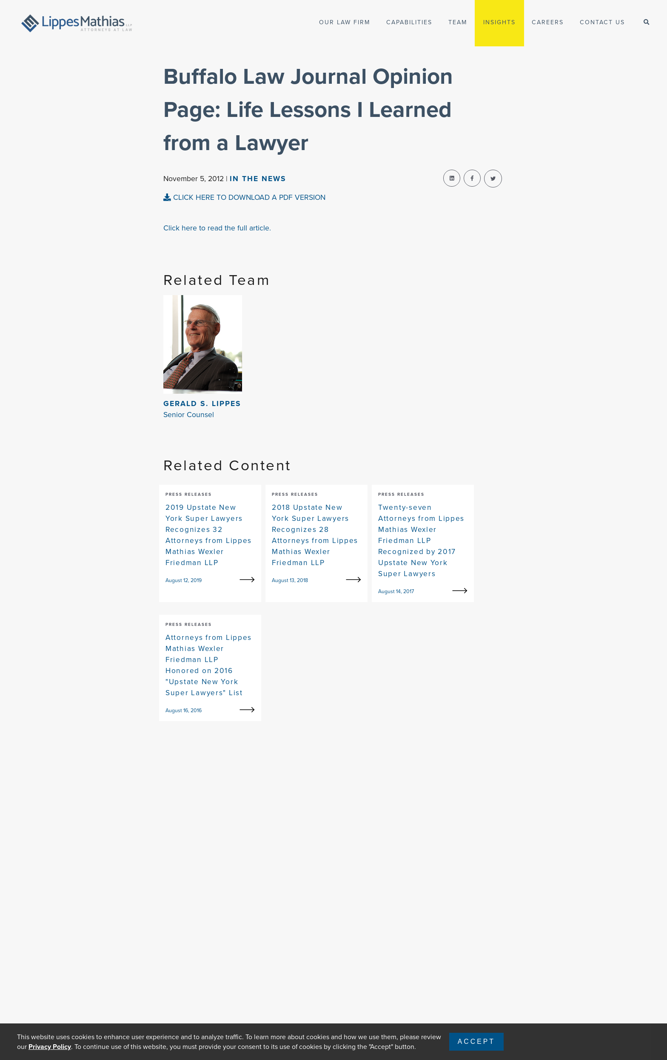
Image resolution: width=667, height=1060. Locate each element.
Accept (476, 1041)
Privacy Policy (50, 1046)
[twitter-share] (493, 179)
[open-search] (646, 22)
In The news (258, 178)
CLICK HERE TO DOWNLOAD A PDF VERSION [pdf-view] (244, 197)
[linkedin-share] (451, 178)
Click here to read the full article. (217, 227)
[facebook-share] (472, 178)
